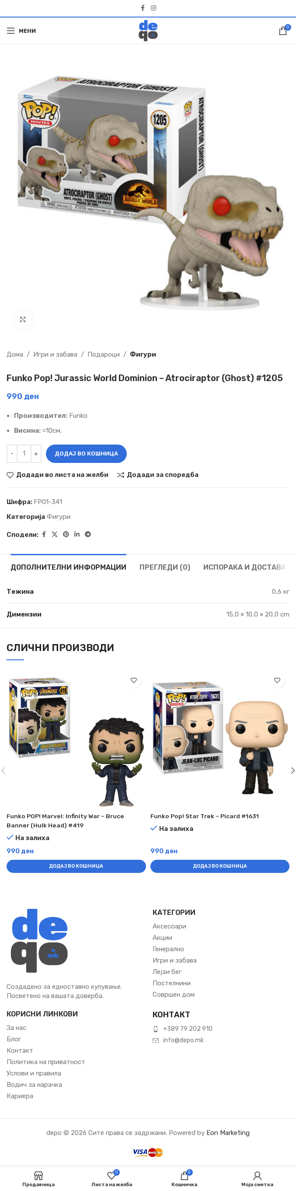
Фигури (143, 354)
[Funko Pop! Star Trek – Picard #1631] (219, 737)
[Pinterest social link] (66, 535)
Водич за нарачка (34, 1085)
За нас (16, 1028)
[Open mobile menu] (21, 30)
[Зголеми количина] (36, 454)
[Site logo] (148, 30)
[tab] (68, 566)
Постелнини (172, 983)
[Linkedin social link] (77, 535)
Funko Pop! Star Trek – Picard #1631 (208, 816)
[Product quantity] (24, 454)
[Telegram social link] (88, 535)
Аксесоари (169, 926)
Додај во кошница (86, 453)
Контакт (20, 1050)
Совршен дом (174, 994)
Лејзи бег (167, 972)
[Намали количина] (12, 454)
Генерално (168, 949)
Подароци (103, 354)
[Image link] (39, 940)
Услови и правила (34, 1073)
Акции (162, 938)
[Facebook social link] (143, 8)
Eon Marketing (228, 1133)
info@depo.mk (183, 1040)
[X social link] (54, 535)
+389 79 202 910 (187, 1029)
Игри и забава (55, 354)
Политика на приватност (46, 1062)
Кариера (20, 1096)
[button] (76, 866)
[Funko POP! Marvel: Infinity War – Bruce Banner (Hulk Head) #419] (76, 737)
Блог (14, 1039)
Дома (15, 354)
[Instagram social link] (153, 8)
